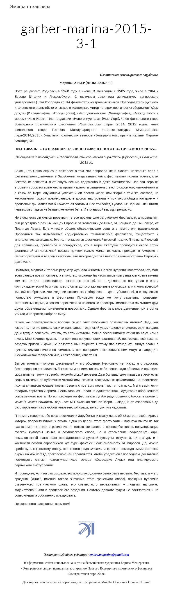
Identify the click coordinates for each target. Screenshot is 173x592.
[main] (86, 35)
